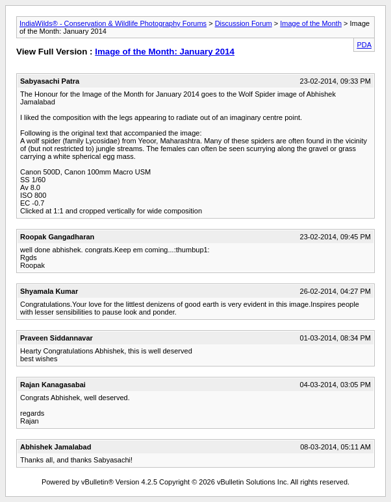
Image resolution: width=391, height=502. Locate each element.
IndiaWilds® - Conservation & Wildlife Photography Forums (113, 23)
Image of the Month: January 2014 (164, 51)
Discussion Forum (243, 23)
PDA (364, 45)
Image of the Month (311, 23)
